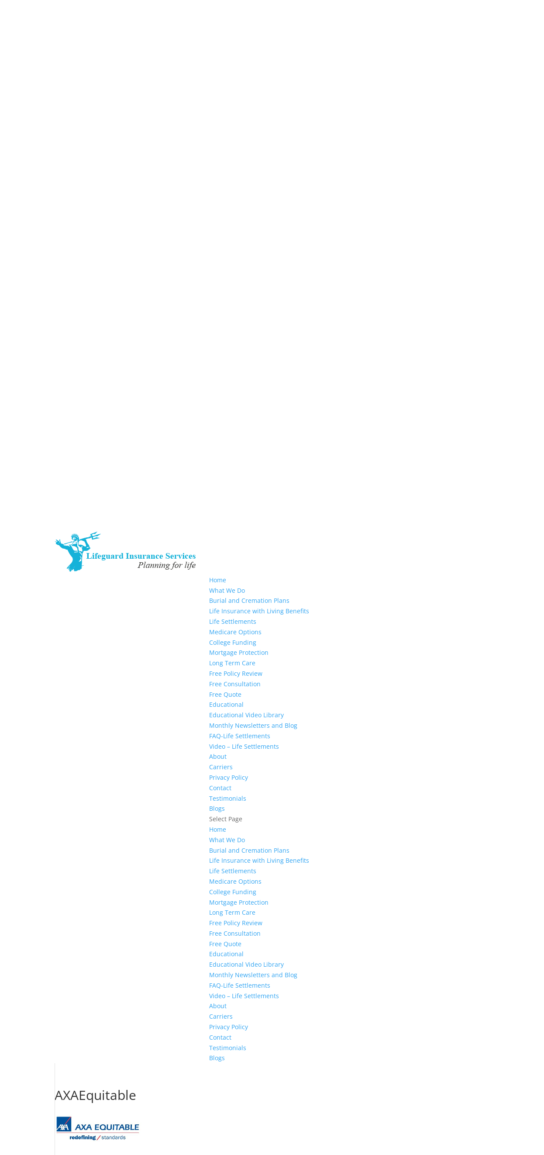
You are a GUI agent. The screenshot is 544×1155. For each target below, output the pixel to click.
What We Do (227, 590)
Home (217, 580)
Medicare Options (235, 632)
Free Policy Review (235, 673)
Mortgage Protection (239, 652)
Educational (226, 704)
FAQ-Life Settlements (239, 736)
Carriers (221, 767)
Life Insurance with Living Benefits (259, 611)
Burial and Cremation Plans (249, 600)
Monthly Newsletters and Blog (253, 725)
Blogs (217, 808)
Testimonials (227, 798)
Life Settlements (232, 621)
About (218, 756)
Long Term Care (232, 663)
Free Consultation (235, 684)
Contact (220, 788)
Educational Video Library (246, 715)
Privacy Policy (228, 777)
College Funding (232, 642)
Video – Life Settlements (244, 746)
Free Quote (225, 694)
